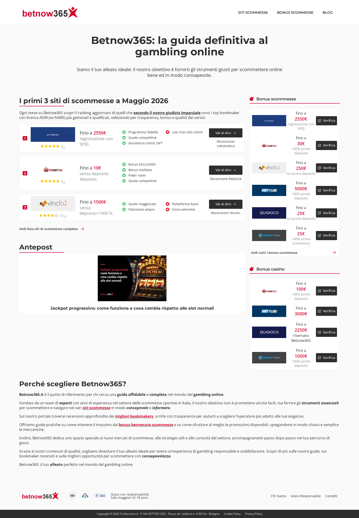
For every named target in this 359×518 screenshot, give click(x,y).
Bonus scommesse (295, 12)
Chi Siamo (278, 496)
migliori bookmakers (134, 416)
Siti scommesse (253, 12)
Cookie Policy (232, 514)
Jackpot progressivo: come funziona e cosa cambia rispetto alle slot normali (132, 308)
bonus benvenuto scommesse (146, 424)
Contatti (331, 496)
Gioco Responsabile (306, 496)
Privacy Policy (253, 514)
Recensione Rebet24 (225, 179)
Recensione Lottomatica (226, 143)
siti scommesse (96, 407)
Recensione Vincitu (225, 213)
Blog (328, 12)
